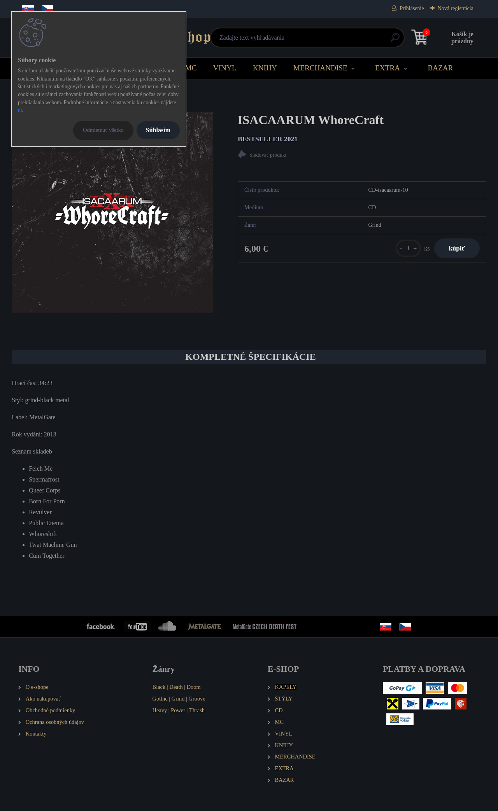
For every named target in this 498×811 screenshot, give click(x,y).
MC (191, 68)
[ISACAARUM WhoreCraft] (112, 212)
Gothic (160, 698)
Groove (197, 698)
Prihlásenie (412, 8)
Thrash (197, 710)
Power (178, 710)
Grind (178, 698)
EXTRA (387, 68)
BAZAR (440, 68)
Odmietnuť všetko (103, 130)
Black (159, 687)
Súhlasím (158, 130)
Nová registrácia (455, 8)
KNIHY (265, 68)
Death (175, 687)
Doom (194, 687)
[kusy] (406, 248)
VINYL (225, 68)
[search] (342, 40)
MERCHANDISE (320, 68)
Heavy (160, 710)
